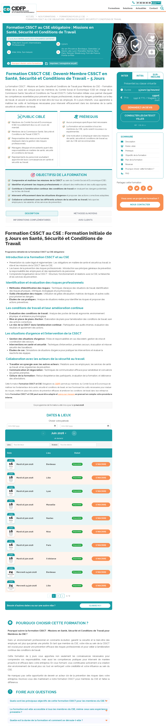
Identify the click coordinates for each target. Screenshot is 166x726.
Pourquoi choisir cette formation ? (139, 169)
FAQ (127, 173)
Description (130, 142)
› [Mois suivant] (74, 433)
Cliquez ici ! (95, 606)
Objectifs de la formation (135, 155)
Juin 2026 (58, 433)
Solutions (128, 8)
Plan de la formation (133, 160)
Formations (114, 8)
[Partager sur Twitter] (136, 188)
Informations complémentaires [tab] (31, 220)
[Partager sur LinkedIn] (130, 188)
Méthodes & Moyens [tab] (85, 213)
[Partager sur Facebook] (143, 188)
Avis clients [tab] (85, 220)
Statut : (55, 445)
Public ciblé (130, 146)
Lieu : (9, 445)
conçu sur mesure (66, 394)
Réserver (129, 164)
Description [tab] (32, 213)
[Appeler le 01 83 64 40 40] (147, 3)
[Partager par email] (149, 188)
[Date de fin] (85, 426)
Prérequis (129, 151)
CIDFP (57, 384)
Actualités (141, 8)
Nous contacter (140, 204)
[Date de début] (32, 426)
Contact (153, 8)
